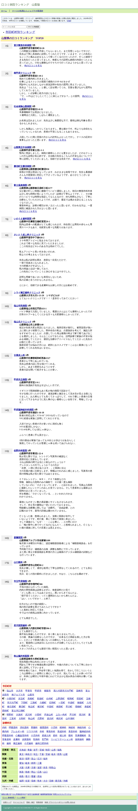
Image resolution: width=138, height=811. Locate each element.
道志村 (50, 718)
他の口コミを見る (33, 65)
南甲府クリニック (22, 73)
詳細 (69, 21)
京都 (33, 767)
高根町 (31, 698)
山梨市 (31, 695)
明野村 (10, 714)
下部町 (24, 702)
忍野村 (41, 718)
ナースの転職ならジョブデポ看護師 (27, 11)
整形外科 (50, 731)
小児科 (54, 727)
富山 (33, 759)
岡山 (33, 772)
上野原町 (60, 698)
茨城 (47, 754)
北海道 (22, 750)
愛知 (21, 763)
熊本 (39, 781)
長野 (27, 759)
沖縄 (65, 781)
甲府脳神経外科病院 (24, 409)
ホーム (4, 11)
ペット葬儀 (21, 798)
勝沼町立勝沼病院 (22, 166)
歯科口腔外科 (42, 743)
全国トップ (7, 802)
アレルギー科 (17, 731)
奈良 (45, 767)
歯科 (9, 743)
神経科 (71, 727)
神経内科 (81, 727)
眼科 (70, 735)
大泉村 (19, 714)
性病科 (36, 739)
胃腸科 (34, 727)
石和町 (52, 702)
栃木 (53, 754)
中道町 (71, 702)
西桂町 (5, 710)
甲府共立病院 (20, 379)
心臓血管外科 (22, 735)
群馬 (59, 754)
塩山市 (10, 690)
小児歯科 (28, 743)
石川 (39, 759)
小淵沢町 (11, 698)
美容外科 (72, 731)
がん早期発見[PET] (19, 794)
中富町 (50, 706)
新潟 (21, 759)
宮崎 (51, 781)
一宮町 (62, 702)
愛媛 (33, 776)
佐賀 (27, 781)
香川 (27, 776)
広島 (39, 772)
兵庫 (27, 767)
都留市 (47, 690)
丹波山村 (48, 714)
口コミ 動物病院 (8, 798)
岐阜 (27, 763)
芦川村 (73, 714)
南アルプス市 (18, 695)
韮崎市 (79, 690)
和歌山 (52, 767)
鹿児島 (58, 781)
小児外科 (35, 735)
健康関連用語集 (46, 794)
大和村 (22, 718)
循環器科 (44, 727)
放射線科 (79, 739)
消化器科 (24, 727)
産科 (55, 735)
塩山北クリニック (22, 322)
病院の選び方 (6, 794)
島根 (27, 772)
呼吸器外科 (7, 735)
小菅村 (38, 714)
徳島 (21, 776)
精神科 (63, 727)
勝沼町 (22, 706)
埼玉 (35, 754)
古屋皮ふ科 (19, 355)
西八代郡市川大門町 (63, 690)
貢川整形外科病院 (22, 45)
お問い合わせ (70, 802)
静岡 (33, 763)
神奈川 (28, 754)
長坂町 (40, 698)
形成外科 (61, 731)
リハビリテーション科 (62, 739)
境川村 (82, 714)
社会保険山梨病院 (22, 106)
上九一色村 (61, 714)
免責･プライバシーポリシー (55, 802)
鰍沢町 (41, 706)
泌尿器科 (26, 739)
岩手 (35, 750)
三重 (39, 763)
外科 (42, 731)
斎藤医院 (18, 537)
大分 (45, 781)
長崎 (33, 781)
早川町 (69, 706)
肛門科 (45, 739)
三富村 (12, 718)
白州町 (49, 698)
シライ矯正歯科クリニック (27, 292)
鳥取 (21, 772)
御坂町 (80, 702)
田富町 (80, 698)
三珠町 (33, 702)
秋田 (47, 750)
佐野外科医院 (20, 450)
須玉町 (21, 698)
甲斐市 (28, 690)
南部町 (59, 706)
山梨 (65, 754)
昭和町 (70, 698)
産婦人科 (46, 735)
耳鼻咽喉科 (80, 735)
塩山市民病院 (20, 306)
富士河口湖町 (18, 710)
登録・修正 (30, 802)
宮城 (41, 750)
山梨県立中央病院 (22, 147)
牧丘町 (31, 706)
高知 (39, 776)
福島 (59, 750)
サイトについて (19, 802)
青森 (29, 750)
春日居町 (11, 706)
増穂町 (78, 706)
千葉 (41, 754)
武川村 (28, 714)
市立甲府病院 (20, 581)
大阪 (21, 767)
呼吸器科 (13, 727)
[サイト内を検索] (14, 26)
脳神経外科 (85, 731)
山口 (45, 772)
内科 (4, 727)
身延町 (87, 706)
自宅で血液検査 (33, 794)
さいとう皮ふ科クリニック (27, 234)
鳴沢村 (59, 718)
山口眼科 (18, 562)
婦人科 (63, 735)
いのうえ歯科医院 (22, 218)
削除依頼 (39, 802)
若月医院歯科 (20, 625)
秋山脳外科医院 (21, 656)
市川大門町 (12, 702)
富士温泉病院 (20, 185)
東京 (21, 754)
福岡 (21, 781)
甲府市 (38, 690)
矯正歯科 (17, 743)
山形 (53, 750)
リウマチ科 (32, 731)
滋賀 (39, 767)
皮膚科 (16, 739)
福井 (45, 759)
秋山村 (31, 718)
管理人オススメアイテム (62, 794)
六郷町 (43, 702)
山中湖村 (70, 718)
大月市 (19, 690)
